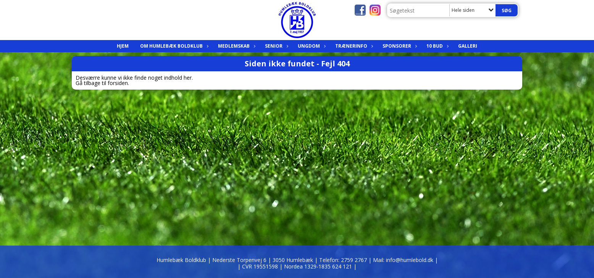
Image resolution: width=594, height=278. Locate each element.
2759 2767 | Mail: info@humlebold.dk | (389, 260)
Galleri (467, 46)
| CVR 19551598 (258, 266)
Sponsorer (399, 46)
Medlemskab (235, 46)
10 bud (436, 46)
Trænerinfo (353, 46)
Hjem (123, 46)
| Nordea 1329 (318, 266)
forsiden (118, 83)
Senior (275, 46)
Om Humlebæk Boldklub (173, 46)
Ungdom (311, 46)
